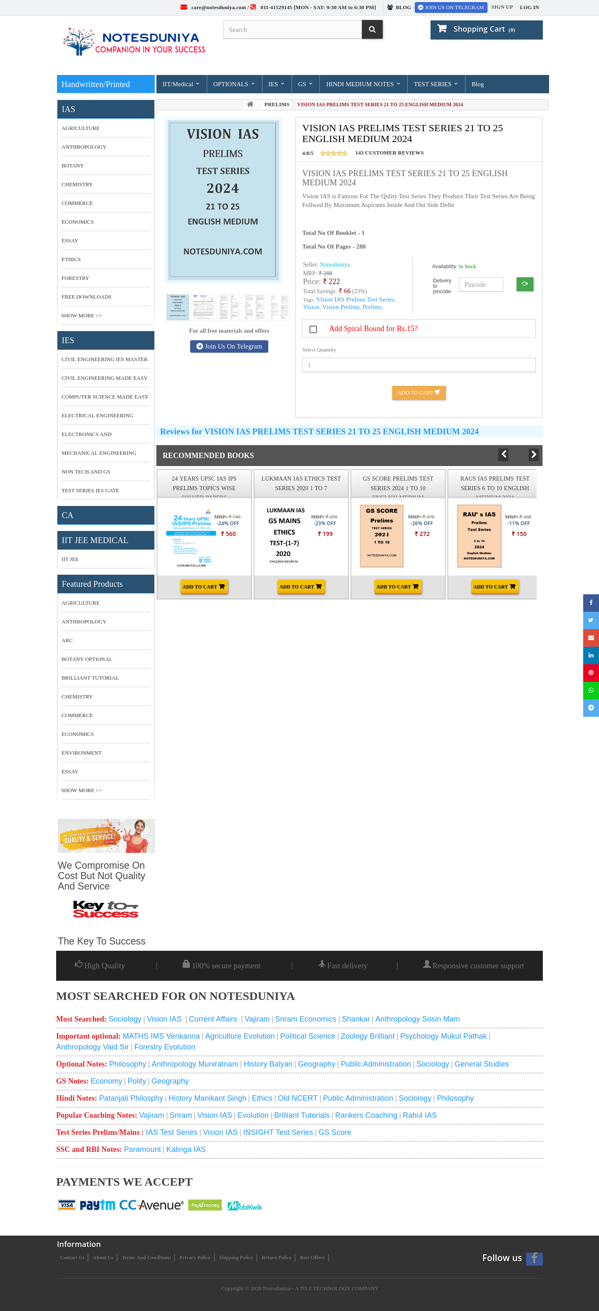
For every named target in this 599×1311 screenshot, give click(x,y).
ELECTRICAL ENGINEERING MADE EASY (98, 418)
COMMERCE (77, 203)
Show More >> (81, 315)
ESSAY (70, 240)
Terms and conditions (146, 1257)
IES (276, 83)
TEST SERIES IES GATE (90, 490)
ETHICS (71, 259)
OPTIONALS (234, 83)
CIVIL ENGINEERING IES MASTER (105, 359)
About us (103, 1257)
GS (305, 83)
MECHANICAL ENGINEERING (99, 453)
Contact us (72, 1257)
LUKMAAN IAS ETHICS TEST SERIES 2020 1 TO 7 (301, 483)
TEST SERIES (436, 83)
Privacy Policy (195, 1257)
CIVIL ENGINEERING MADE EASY (105, 378)
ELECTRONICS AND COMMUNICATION (86, 437)
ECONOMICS (78, 222)
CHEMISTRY (77, 184)
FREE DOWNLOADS (86, 297)
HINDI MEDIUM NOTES (363, 83)
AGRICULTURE (81, 128)
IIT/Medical (181, 83)
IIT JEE (70, 559)
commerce (77, 715)
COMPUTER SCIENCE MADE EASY (105, 397)
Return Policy (277, 1257)
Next (534, 455)
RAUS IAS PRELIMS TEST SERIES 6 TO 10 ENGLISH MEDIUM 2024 (495, 488)
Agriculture (81, 603)
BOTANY (73, 165)
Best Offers (312, 1257)
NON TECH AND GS (86, 472)
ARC (67, 640)
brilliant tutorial (90, 678)
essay (70, 771)
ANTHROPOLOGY (84, 147)
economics (78, 734)
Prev (510, 454)
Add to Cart (419, 392)
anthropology (84, 621)
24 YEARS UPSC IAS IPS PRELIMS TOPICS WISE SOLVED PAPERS (204, 488)
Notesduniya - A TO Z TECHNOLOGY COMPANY (321, 1288)
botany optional (87, 659)
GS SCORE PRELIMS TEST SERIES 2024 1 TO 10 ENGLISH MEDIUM (398, 488)
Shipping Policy (236, 1257)
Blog (478, 84)
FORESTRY (75, 278)
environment (81, 753)
